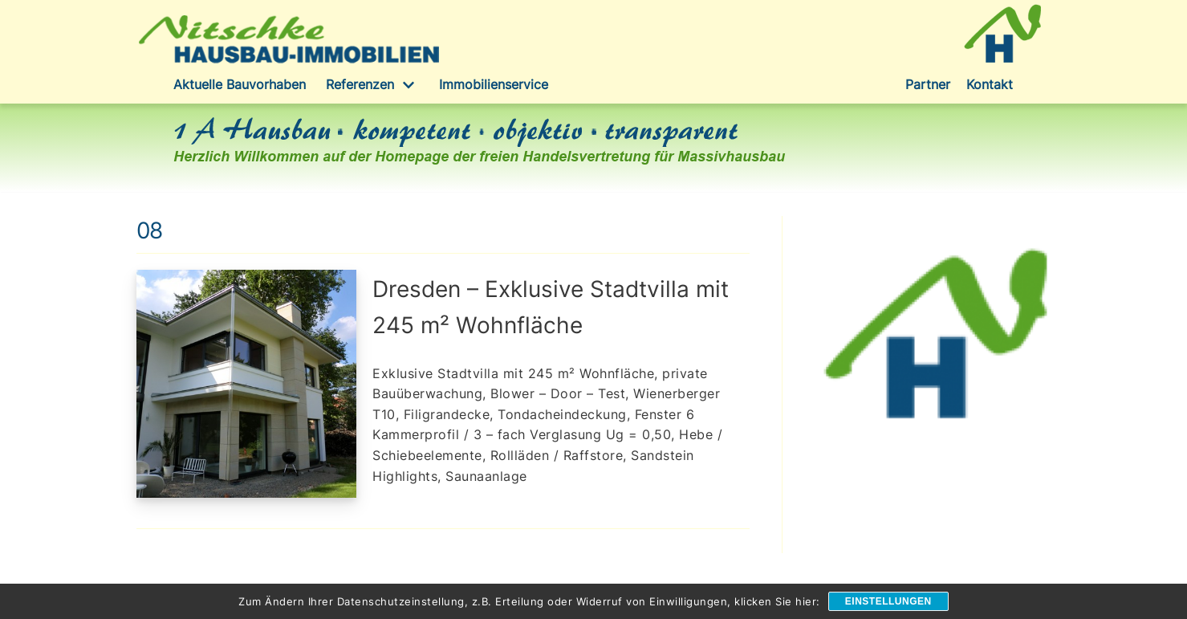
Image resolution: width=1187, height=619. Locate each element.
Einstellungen (888, 601)
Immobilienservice (493, 84)
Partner (927, 84)
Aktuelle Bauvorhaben (239, 84)
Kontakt (989, 84)
